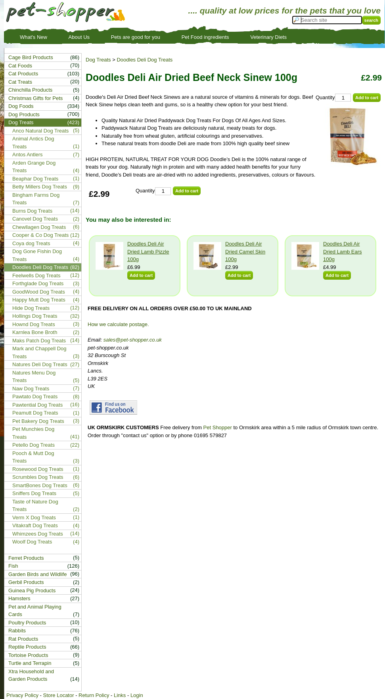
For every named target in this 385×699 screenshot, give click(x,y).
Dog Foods (21, 106)
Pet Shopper (217, 427)
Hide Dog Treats (31, 308)
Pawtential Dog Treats (37, 405)
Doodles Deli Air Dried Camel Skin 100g (245, 251)
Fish (13, 566)
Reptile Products (27, 647)
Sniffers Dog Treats (34, 493)
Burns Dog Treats (32, 211)
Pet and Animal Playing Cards (34, 611)
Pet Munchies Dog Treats (33, 433)
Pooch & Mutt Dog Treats (33, 457)
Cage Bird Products (30, 57)
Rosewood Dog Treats (37, 469)
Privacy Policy (22, 695)
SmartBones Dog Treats (39, 485)
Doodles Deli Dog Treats (144, 60)
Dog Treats (98, 60)
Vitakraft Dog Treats (35, 525)
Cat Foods (20, 66)
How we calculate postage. (118, 324)
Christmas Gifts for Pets (35, 98)
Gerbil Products (26, 582)
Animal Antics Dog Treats (33, 143)
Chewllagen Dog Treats (39, 227)
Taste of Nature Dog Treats (35, 506)
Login (136, 695)
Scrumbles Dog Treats (37, 477)
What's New (33, 37)
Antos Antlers (27, 154)
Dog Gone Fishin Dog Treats (37, 255)
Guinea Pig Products (32, 590)
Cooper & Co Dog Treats (40, 235)
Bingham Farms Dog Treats (35, 199)
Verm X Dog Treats (34, 517)
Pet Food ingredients (205, 37)
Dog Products (24, 114)
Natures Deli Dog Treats (39, 364)
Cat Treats (20, 82)
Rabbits (17, 631)
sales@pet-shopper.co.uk (132, 340)
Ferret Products (26, 558)
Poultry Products (27, 623)
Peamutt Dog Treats (35, 413)
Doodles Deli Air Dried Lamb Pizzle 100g (148, 251)
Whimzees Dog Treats (37, 534)
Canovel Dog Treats (35, 219)
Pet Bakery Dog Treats (38, 421)
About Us (79, 37)
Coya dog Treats (31, 243)
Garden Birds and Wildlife (37, 574)
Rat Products (23, 639)
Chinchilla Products (30, 90)
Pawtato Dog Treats (34, 396)
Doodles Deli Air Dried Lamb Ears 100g (342, 251)
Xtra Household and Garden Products (31, 675)
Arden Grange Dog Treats (34, 167)
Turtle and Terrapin (29, 663)
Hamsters (19, 598)
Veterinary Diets (268, 37)
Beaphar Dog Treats (35, 179)
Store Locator (58, 695)
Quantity (325, 97)
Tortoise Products (28, 655)
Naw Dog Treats (30, 389)
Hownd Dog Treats (33, 324)
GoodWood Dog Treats (38, 292)
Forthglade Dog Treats (37, 283)
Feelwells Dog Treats (36, 275)
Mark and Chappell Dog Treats (39, 352)
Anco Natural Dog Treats (40, 131)
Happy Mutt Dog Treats (38, 300)
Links (120, 695)
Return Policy (94, 695)
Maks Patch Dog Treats (39, 341)
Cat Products (23, 74)
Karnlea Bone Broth (34, 332)
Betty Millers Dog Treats (39, 187)
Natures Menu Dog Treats (34, 377)
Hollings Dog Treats (34, 316)
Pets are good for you (135, 37)
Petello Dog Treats (33, 445)
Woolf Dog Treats (32, 542)
